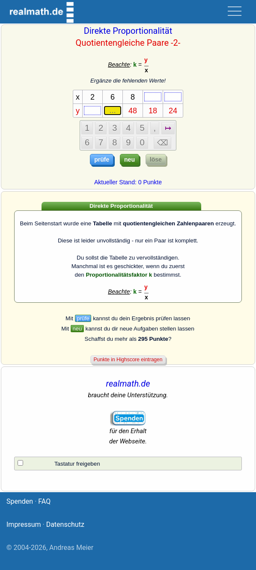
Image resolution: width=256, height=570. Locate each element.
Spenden (19, 501)
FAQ (44, 501)
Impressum (23, 524)
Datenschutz (65, 524)
